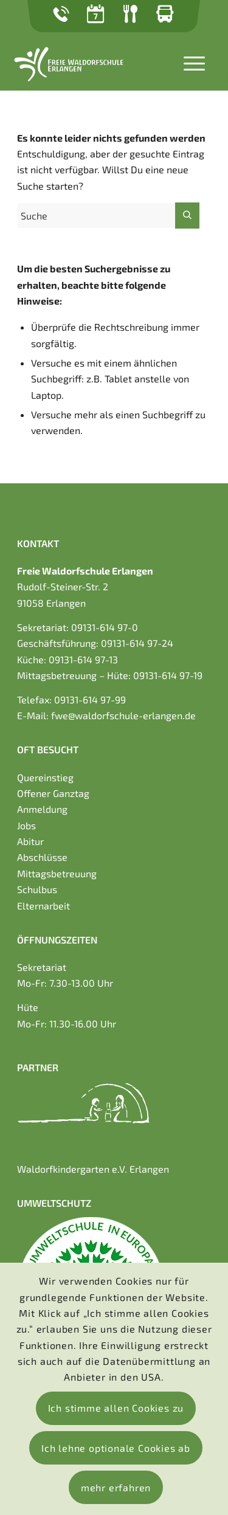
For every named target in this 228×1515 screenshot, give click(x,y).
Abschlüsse (42, 857)
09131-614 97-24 (137, 643)
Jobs (26, 825)
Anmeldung (42, 809)
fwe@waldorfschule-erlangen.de (123, 715)
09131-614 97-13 (83, 659)
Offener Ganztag (53, 793)
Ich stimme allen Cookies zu (116, 1407)
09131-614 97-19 (167, 675)
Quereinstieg (45, 777)
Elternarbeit (43, 905)
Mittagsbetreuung (57, 873)
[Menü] (188, 62)
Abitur (30, 841)
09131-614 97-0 (104, 627)
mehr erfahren (116, 1487)
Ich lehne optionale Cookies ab (115, 1448)
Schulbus (37, 889)
